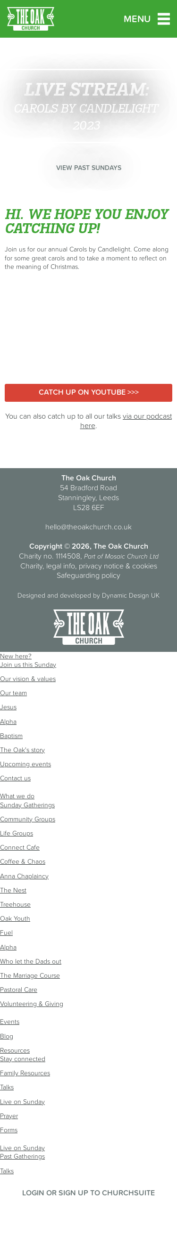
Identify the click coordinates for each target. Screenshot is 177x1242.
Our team (13, 693)
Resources (15, 1050)
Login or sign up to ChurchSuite (88, 1192)
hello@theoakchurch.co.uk (88, 526)
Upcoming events (25, 764)
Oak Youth (15, 918)
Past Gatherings (22, 1156)
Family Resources (25, 1073)
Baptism (11, 735)
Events (9, 1021)
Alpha (8, 721)
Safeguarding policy (88, 575)
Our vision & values (28, 678)
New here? (16, 656)
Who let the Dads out (30, 961)
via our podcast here (126, 420)
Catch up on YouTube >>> (89, 392)
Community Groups (27, 819)
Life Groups (16, 833)
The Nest (13, 890)
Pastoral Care (18, 989)
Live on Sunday (22, 1101)
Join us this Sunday (28, 664)
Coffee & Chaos (22, 861)
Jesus (8, 707)
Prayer (9, 1115)
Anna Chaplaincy (24, 876)
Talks (7, 1087)
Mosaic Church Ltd (132, 556)
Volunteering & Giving (31, 1003)
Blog (6, 1036)
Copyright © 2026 (59, 546)
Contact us (15, 778)
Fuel (6, 932)
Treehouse (15, 904)
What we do (17, 796)
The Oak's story (22, 750)
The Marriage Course (30, 975)
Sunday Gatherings (27, 805)
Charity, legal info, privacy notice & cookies (88, 565)
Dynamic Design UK (131, 595)
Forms (8, 1130)
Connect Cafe (20, 847)
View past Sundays (88, 167)
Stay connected (22, 1058)
